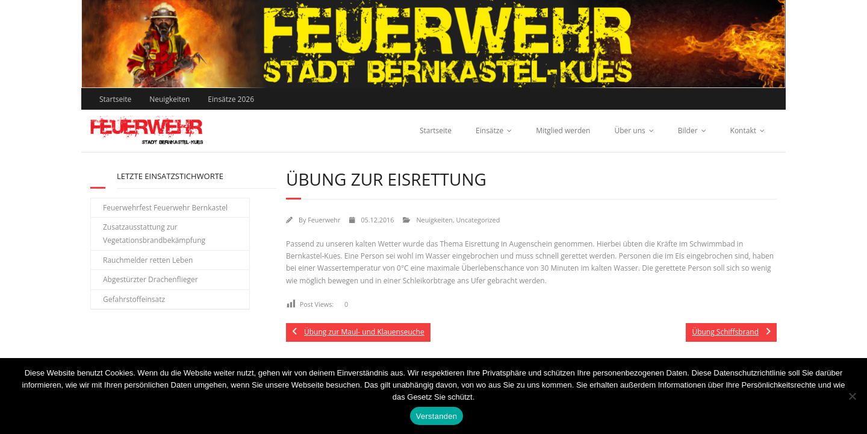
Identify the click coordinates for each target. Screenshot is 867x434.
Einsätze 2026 (231, 99)
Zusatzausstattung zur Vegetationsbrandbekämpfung (154, 233)
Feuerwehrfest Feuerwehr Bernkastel (165, 208)
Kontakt (743, 130)
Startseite (115, 99)
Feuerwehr (324, 219)
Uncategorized (478, 219)
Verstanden (436, 416)
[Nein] (852, 396)
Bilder (688, 130)
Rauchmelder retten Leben (148, 260)
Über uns (629, 130)
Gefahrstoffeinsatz (134, 299)
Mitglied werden (563, 130)
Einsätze (489, 130)
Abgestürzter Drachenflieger (150, 279)
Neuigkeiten (169, 99)
